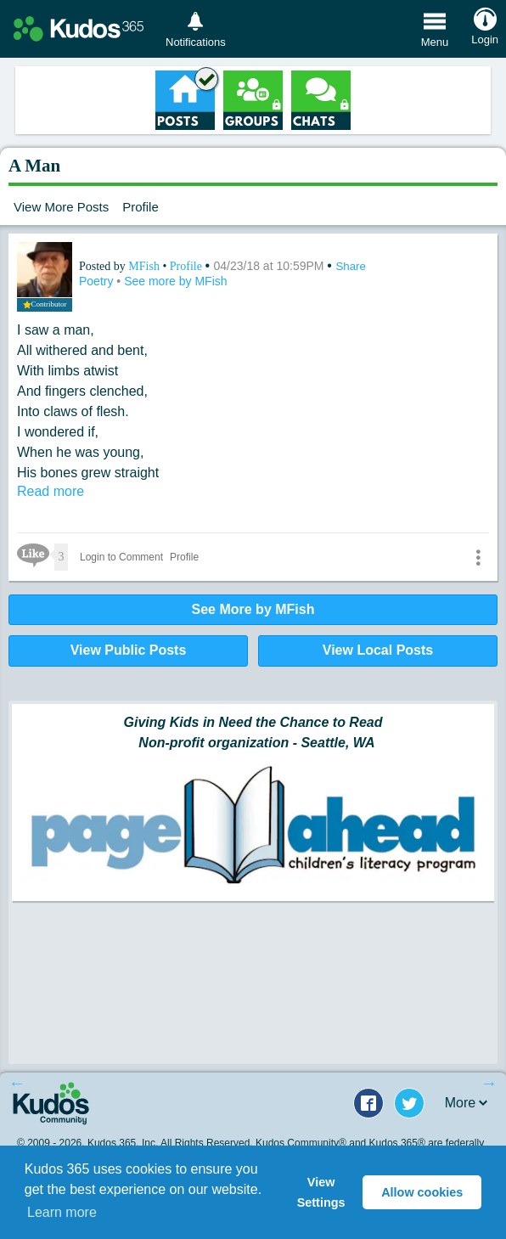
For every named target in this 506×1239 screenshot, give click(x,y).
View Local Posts (378, 650)
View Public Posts (128, 650)
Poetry (97, 281)
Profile (140, 207)
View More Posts (61, 207)
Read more (50, 491)
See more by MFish (175, 281)
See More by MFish (253, 609)
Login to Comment (121, 557)
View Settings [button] (321, 1192)
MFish (145, 266)
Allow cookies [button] (422, 1192)
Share (350, 266)
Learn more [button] (62, 1212)
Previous (16, 1082)
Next (489, 1082)
